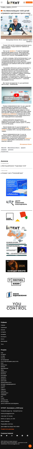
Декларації (4, 341)
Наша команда (5, 421)
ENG (24, 2)
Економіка (4, 375)
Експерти (3, 336)
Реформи (3, 394)
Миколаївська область (13, 147)
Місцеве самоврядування (8, 384)
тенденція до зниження (9, 114)
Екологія (3, 373)
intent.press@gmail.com (7, 413)
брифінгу (12, 51)
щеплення (10, 149)
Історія (3, 356)
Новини (3, 325)
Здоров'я (3, 377)
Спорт (2, 398)
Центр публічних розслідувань (10, 403)
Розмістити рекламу (7, 429)
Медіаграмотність (6, 382)
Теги (2, 344)
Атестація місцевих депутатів (9, 361)
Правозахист (4, 392)
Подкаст (3, 389)
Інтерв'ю (3, 332)
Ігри (2, 352)
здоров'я (23, 147)
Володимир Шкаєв (25, 144)
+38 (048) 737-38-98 (6, 416)
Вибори (3, 366)
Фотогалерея (5, 401)
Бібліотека (4, 365)
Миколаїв (3, 147)
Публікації (4, 327)
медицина (4, 149)
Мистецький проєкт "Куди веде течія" (14, 166)
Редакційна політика (7, 424)
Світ (2, 396)
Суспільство (4, 399)
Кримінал (3, 379)
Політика (3, 391)
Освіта (3, 387)
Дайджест (4, 372)
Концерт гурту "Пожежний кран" (12, 173)
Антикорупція (5, 359)
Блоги (2, 339)
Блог (2, 363)
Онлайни (3, 334)
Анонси (4, 161)
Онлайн (3, 386)
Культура (3, 380)
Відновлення (4, 368)
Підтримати (29, 2)
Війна (2, 370)
